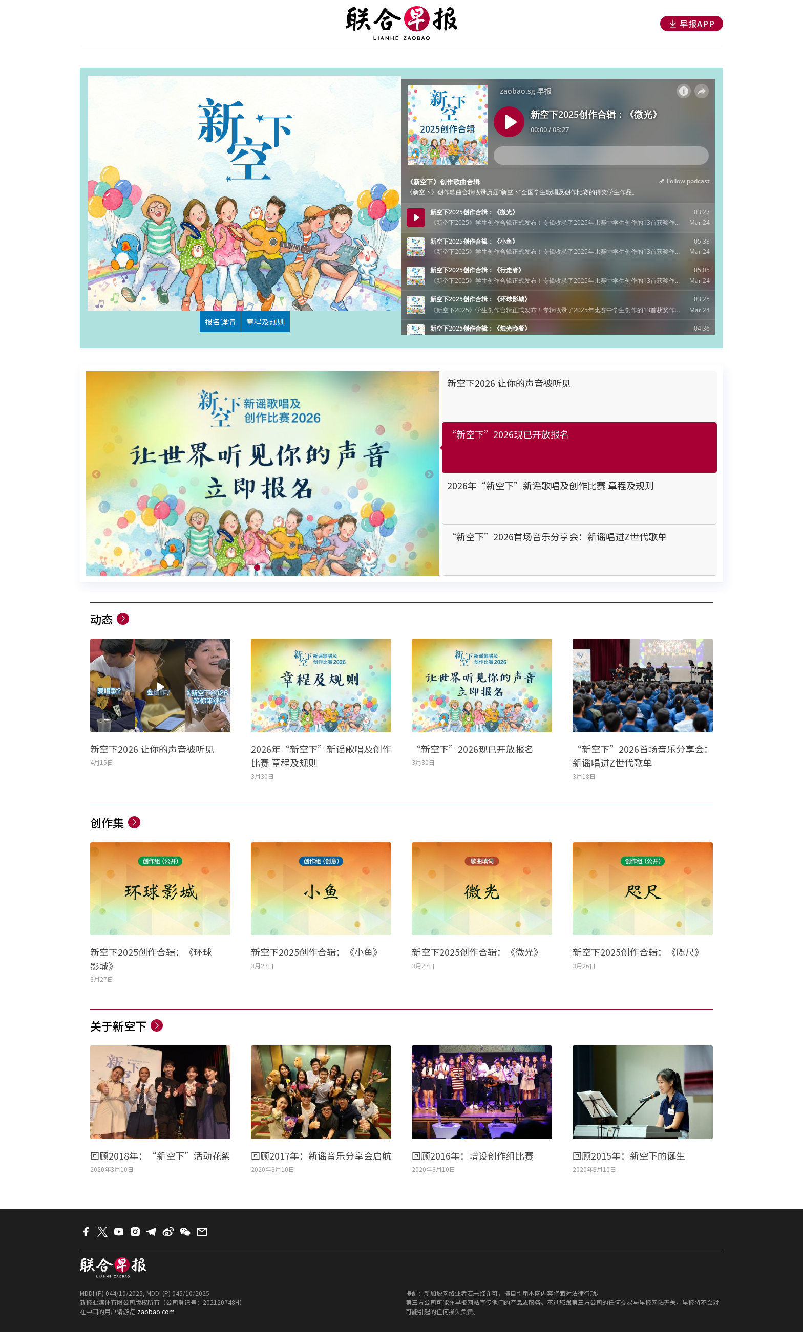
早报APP (691, 23)
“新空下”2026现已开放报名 (473, 749)
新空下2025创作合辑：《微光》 (477, 952)
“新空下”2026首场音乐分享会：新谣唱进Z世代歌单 (643, 756)
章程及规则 (269, 322)
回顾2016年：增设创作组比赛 (473, 1156)
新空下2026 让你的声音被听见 (152, 749)
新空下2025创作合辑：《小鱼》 (316, 952)
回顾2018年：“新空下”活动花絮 (160, 1156)
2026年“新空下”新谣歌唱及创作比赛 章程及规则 (321, 756)
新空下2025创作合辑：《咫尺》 (638, 952)
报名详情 (215, 322)
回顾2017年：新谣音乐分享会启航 (321, 1156)
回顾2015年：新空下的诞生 (629, 1156)
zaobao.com (156, 1311)
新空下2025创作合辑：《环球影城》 (151, 959)
